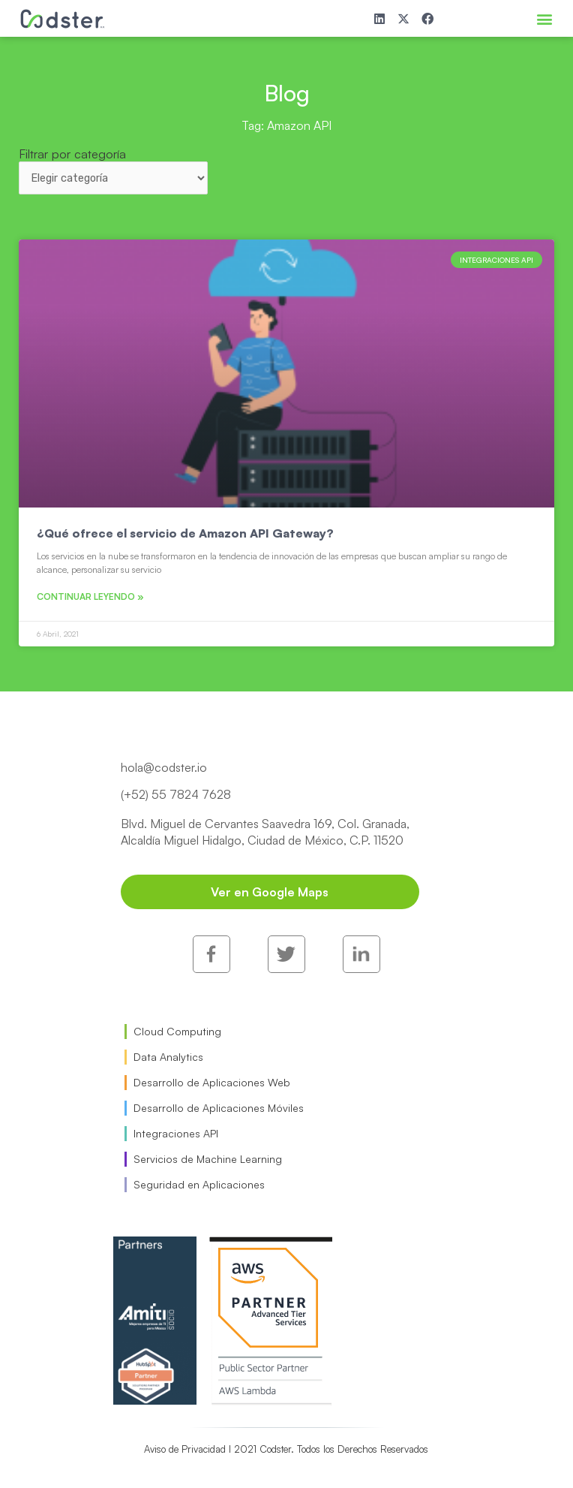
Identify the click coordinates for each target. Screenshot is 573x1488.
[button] (544, 18)
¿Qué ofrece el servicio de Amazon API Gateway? (185, 533)
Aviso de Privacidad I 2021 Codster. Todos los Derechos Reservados (286, 1449)
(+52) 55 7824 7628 (176, 794)
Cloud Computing (177, 1031)
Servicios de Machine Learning (208, 1158)
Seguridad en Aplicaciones (199, 1184)
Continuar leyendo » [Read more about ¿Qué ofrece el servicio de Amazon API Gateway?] (90, 596)
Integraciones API (176, 1133)
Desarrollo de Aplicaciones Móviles (219, 1107)
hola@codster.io (164, 767)
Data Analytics (168, 1056)
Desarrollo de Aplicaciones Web (212, 1082)
